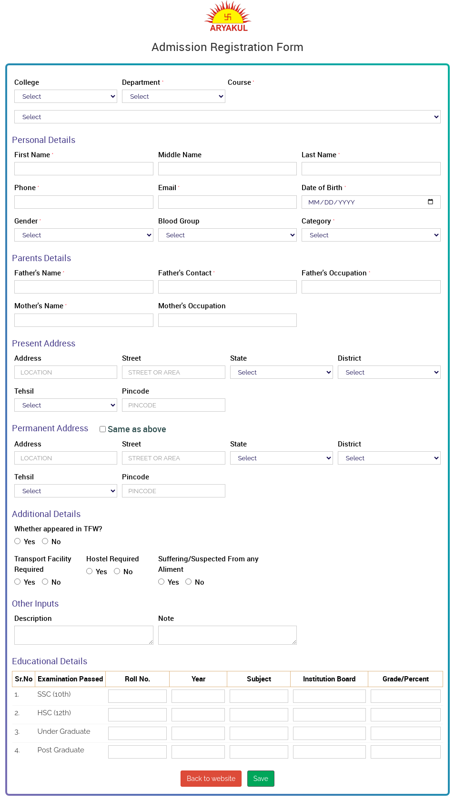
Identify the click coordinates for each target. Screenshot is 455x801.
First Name (32, 154)
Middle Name (180, 154)
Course (239, 82)
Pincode (135, 390)
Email (167, 187)
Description (33, 618)
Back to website (211, 778)
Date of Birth (322, 187)
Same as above (133, 429)
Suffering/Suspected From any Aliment (208, 563)
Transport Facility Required (42, 563)
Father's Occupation (334, 272)
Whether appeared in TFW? (58, 528)
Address (27, 358)
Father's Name (37, 272)
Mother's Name (38, 305)
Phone (25, 187)
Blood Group (179, 220)
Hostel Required (112, 558)
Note (166, 618)
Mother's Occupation (192, 305)
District (349, 358)
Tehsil (24, 390)
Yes (24, 541)
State (238, 358)
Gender (26, 220)
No (51, 541)
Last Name (319, 154)
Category (316, 220)
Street (131, 358)
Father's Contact (185, 272)
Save (260, 778)
